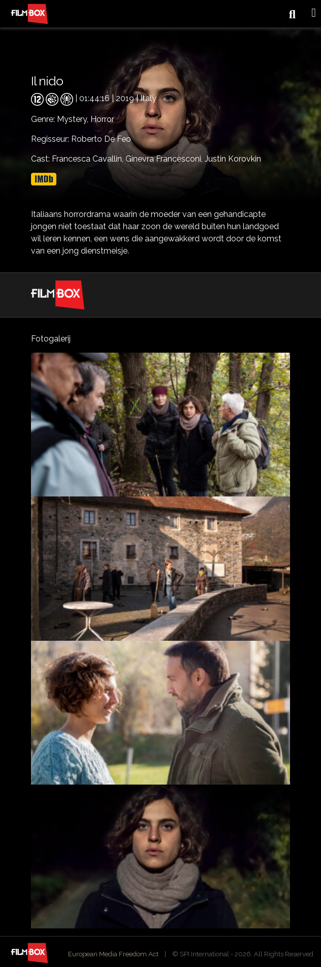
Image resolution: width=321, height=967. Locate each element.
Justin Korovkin (233, 159)
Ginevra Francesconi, (165, 159)
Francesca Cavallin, (88, 159)
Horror (102, 119)
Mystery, (73, 119)
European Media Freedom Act (113, 954)
